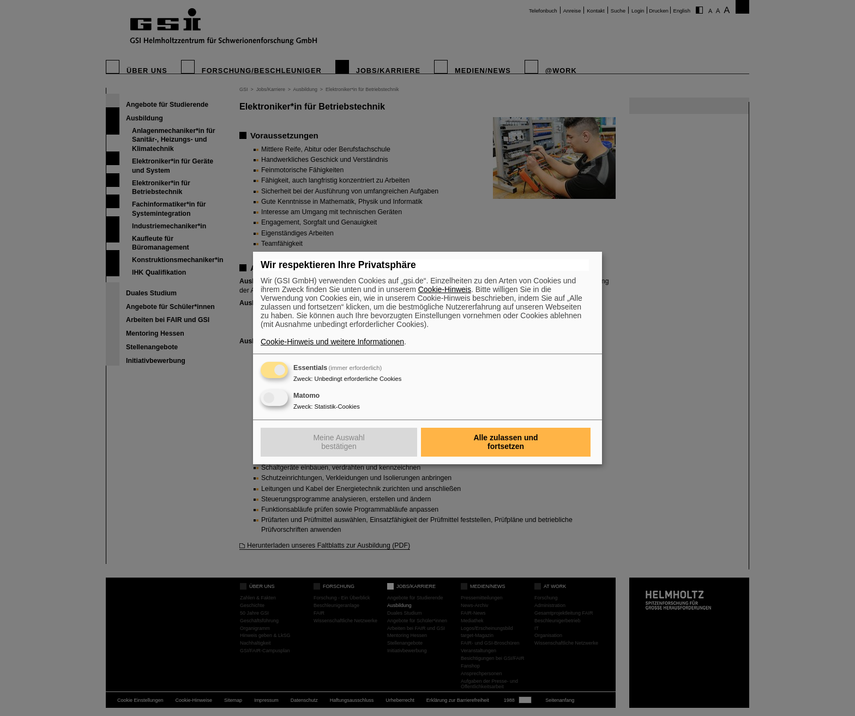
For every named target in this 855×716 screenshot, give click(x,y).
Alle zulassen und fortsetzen (505, 442)
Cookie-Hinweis (444, 289)
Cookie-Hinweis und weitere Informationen (332, 341)
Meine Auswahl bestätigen (338, 442)
